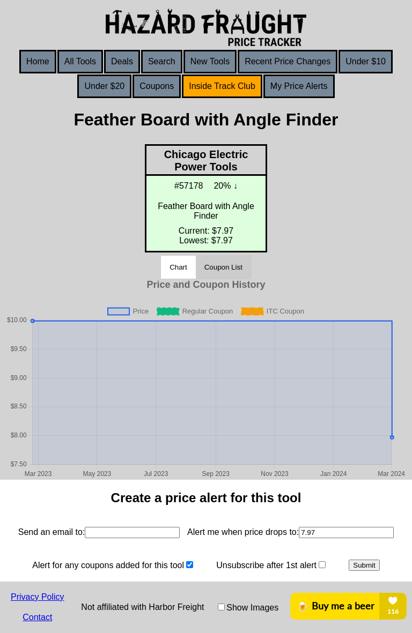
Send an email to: (51, 532)
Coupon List (223, 267)
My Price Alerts (299, 86)
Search (161, 61)
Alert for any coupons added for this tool (108, 565)
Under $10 (365, 61)
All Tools (80, 61)
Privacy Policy (37, 596)
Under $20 (104, 86)
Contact (37, 617)
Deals (122, 61)
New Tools (210, 61)
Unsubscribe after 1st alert (266, 565)
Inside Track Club (222, 86)
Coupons (156, 86)
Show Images (252, 607)
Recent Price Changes (287, 61)
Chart (178, 267)
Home (37, 61)
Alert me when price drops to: (243, 532)
